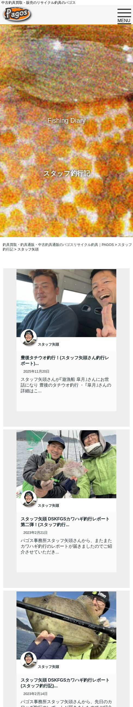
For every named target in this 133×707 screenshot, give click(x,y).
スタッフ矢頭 (48, 344)
